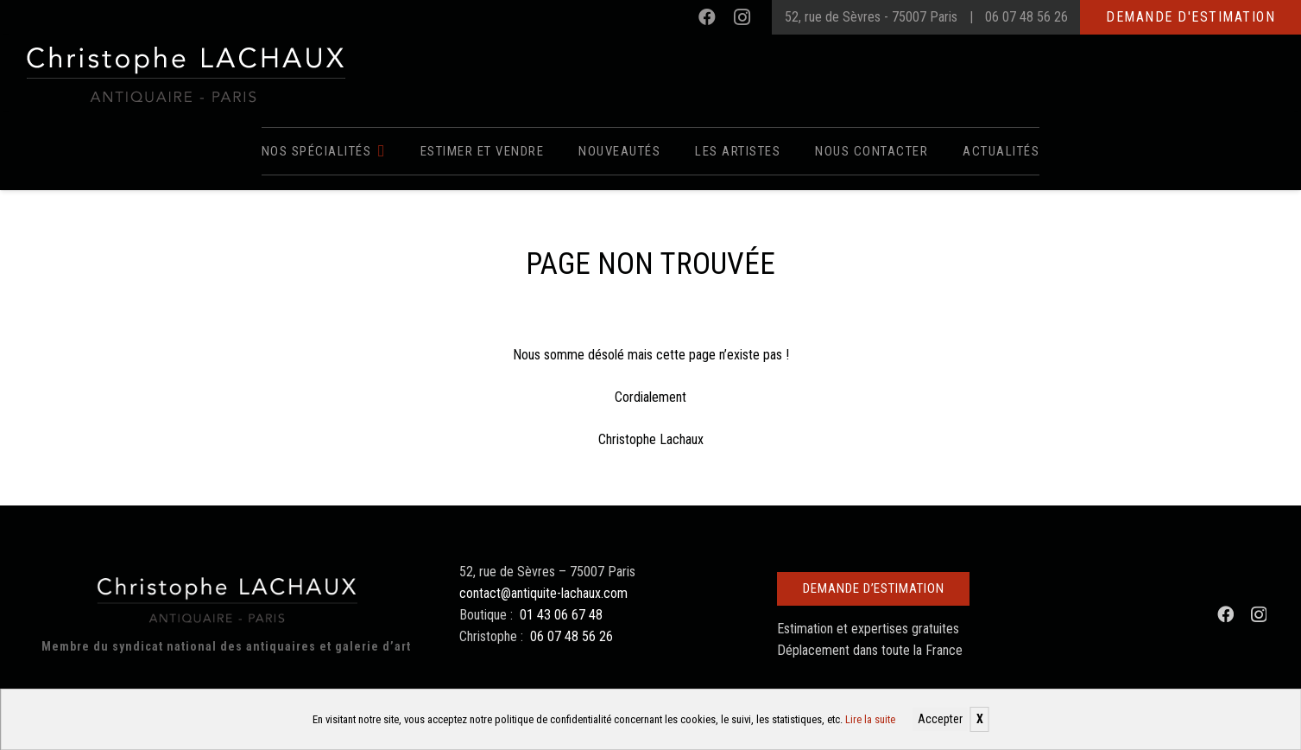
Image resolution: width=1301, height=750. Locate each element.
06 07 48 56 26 (1026, 17)
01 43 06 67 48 (561, 615)
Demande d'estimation (1190, 17)
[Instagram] (741, 17)
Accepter (940, 719)
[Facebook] (707, 17)
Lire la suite (870, 719)
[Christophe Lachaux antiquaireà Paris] (185, 73)
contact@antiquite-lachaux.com (543, 593)
